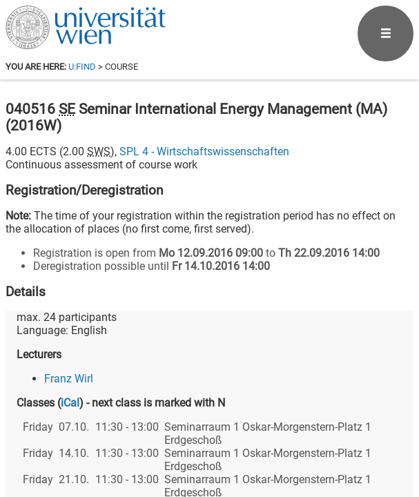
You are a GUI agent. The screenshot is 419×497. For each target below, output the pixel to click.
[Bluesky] (302, 439)
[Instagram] (391, 439)
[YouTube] (346, 439)
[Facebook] (258, 439)
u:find (82, 66)
